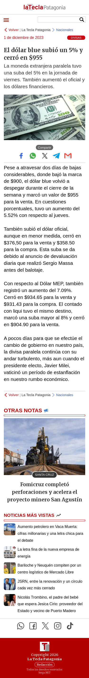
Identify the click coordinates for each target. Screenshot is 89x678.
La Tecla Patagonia (36, 30)
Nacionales (64, 30)
